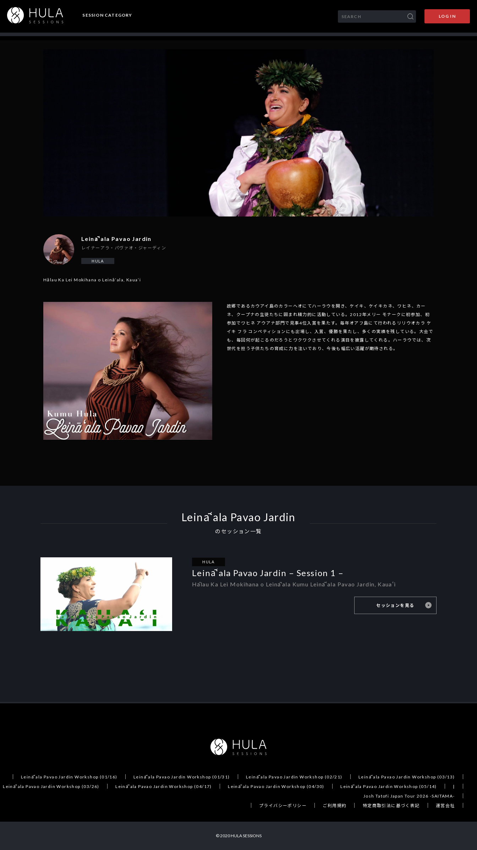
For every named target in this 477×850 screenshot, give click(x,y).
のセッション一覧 (238, 531)
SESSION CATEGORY (107, 15)
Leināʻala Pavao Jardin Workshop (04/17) (163, 786)
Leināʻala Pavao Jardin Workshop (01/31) (181, 776)
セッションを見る (396, 605)
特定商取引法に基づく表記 (391, 805)
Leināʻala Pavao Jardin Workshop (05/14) (388, 786)
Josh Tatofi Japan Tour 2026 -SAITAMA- (409, 796)
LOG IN (447, 16)
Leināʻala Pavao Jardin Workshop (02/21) (294, 776)
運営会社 (445, 805)
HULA (98, 261)
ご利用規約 (334, 805)
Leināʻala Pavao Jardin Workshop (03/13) (406, 776)
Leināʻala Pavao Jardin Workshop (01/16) (69, 776)
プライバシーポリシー (283, 805)
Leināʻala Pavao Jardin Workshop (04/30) (276, 786)
